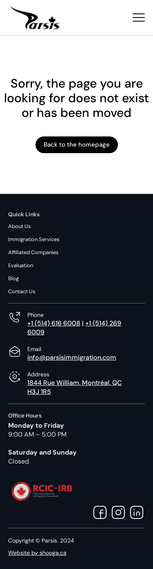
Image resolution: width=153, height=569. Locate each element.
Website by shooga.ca (37, 552)
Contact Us (21, 291)
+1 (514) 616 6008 (53, 323)
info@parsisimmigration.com (71, 357)
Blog (13, 278)
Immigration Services (34, 239)
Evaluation (20, 265)
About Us (19, 226)
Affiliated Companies (33, 252)
